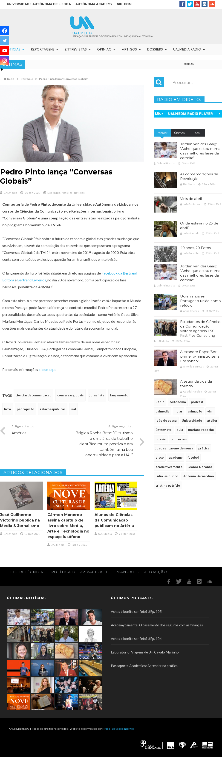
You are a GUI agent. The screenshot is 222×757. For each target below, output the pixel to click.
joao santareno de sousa (174, 448)
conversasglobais (70, 395)
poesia (161, 439)
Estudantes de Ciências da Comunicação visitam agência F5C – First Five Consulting (200, 329)
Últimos (179, 133)
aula (180, 430)
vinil (210, 411)
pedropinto (25, 409)
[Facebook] (4, 30)
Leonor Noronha (200, 467)
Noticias (67, 192)
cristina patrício (168, 485)
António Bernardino (198, 476)
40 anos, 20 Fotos (195, 248)
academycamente (169, 467)
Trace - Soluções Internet (118, 728)
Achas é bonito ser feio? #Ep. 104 (136, 638)
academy (175, 457)
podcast (197, 402)
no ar (178, 411)
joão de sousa (166, 420)
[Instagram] (4, 60)
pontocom (179, 439)
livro (7, 409)
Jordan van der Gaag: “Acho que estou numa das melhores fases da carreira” (200, 151)
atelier (212, 420)
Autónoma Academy (93, 4)
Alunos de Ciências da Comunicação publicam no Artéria (114, 520)
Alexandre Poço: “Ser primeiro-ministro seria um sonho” (199, 356)
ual (73, 409)
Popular (162, 133)
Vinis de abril (191, 198)
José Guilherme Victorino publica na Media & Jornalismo (20, 520)
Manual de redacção (141, 572)
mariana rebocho (201, 430)
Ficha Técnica (26, 572)
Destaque (54, 192)
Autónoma (178, 402)
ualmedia (163, 411)
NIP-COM (124, 4)
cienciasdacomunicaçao (33, 395)
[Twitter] (4, 40)
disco (160, 457)
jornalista (96, 395)
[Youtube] (4, 50)
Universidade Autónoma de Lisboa (39, 4)
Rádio (160, 402)
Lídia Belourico (167, 476)
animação (194, 411)
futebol (193, 457)
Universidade (192, 420)
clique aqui (47, 369)
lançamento (119, 395)
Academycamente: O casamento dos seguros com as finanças (157, 625)
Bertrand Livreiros (31, 280)
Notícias (79, 192)
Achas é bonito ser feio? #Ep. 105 (136, 611)
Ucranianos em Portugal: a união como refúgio (200, 301)
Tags (196, 133)
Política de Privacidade (80, 572)
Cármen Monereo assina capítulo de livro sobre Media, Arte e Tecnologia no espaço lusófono (68, 526)
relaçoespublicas (53, 409)
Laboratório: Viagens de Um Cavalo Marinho (145, 652)
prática (203, 448)
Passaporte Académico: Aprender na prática (144, 666)
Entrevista (164, 430)
